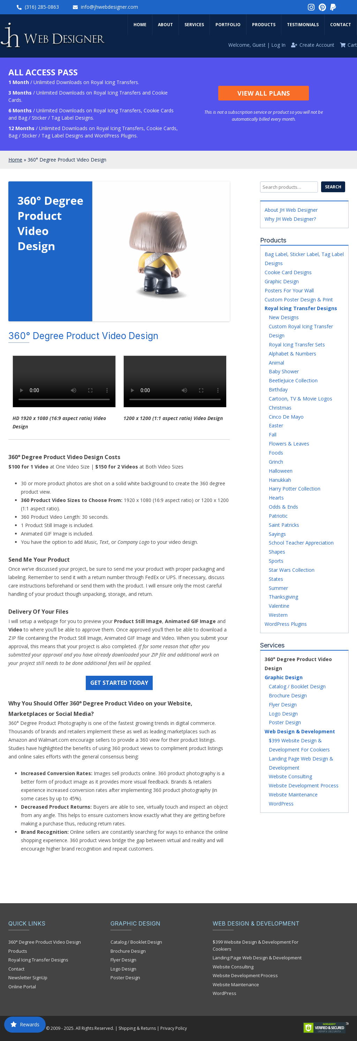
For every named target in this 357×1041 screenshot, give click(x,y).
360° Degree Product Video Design (44, 942)
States (276, 579)
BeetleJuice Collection (293, 380)
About (165, 25)
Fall (272, 434)
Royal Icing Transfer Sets (297, 344)
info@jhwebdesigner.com (109, 6)
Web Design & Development (300, 731)
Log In (278, 45)
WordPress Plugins (286, 624)
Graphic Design (282, 281)
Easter (276, 425)
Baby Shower (284, 371)
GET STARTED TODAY (119, 683)
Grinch (276, 461)
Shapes (277, 551)
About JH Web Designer (291, 210)
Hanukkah (280, 480)
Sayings (277, 534)
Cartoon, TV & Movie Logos (300, 398)
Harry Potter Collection (294, 488)
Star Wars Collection (291, 570)
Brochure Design (288, 695)
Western (278, 615)
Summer (278, 588)
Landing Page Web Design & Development (257, 957)
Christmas (280, 407)
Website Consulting (290, 776)
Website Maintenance (293, 794)
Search (333, 187)
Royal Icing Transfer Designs (301, 308)
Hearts (276, 497)
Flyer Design (283, 704)
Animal (276, 362)
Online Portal (22, 986)
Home (140, 25)
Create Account (316, 45)
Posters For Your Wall (289, 290)
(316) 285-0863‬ (42, 6)
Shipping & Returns (137, 1028)
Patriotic (278, 515)
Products (263, 25)
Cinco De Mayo (286, 416)
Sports (276, 560)
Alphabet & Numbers (292, 353)
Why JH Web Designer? (290, 219)
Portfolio (228, 25)
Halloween (281, 470)
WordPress (281, 803)
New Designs (284, 317)
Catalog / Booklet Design (297, 686)
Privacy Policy (173, 1028)
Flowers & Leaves (289, 443)
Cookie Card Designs (288, 272)
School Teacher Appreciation (301, 542)
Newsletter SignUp (27, 977)
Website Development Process (304, 785)
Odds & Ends (283, 506)
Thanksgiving (283, 596)
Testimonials (303, 25)
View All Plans (263, 93)
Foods (276, 452)
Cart (352, 45)
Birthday (278, 389)
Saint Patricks (284, 525)
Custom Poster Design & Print (299, 299)
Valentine (279, 605)
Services (194, 25)
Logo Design (283, 713)
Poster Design (285, 722)
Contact (340, 25)
